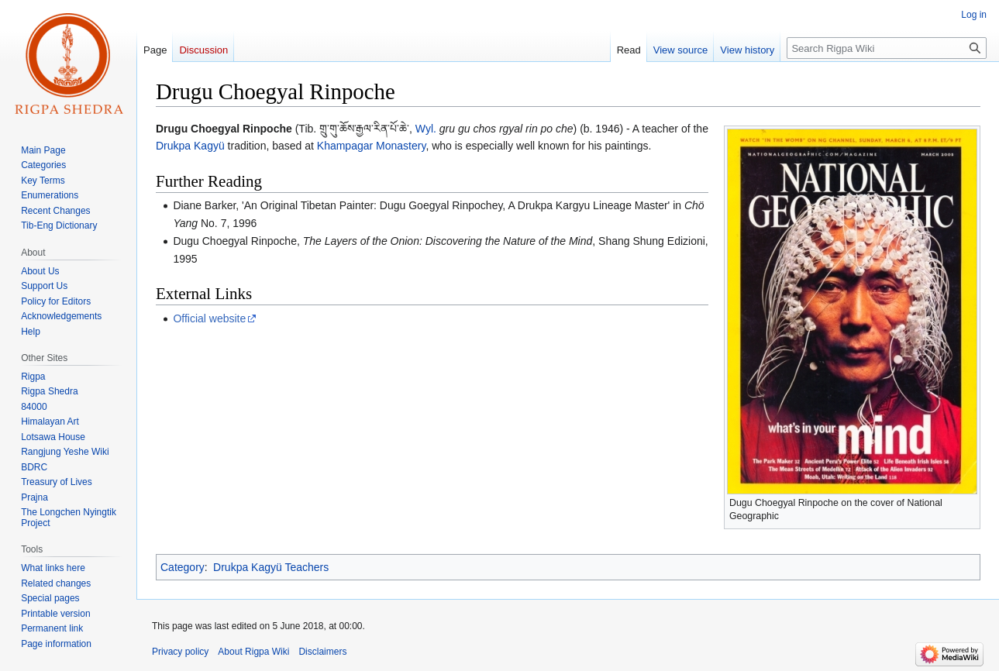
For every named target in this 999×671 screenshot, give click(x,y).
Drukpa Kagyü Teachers (271, 567)
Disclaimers (322, 651)
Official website (209, 318)
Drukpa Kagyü (190, 145)
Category (182, 567)
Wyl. (425, 128)
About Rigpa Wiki (253, 651)
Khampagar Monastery (371, 145)
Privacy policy (180, 651)
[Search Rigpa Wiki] (887, 48)
